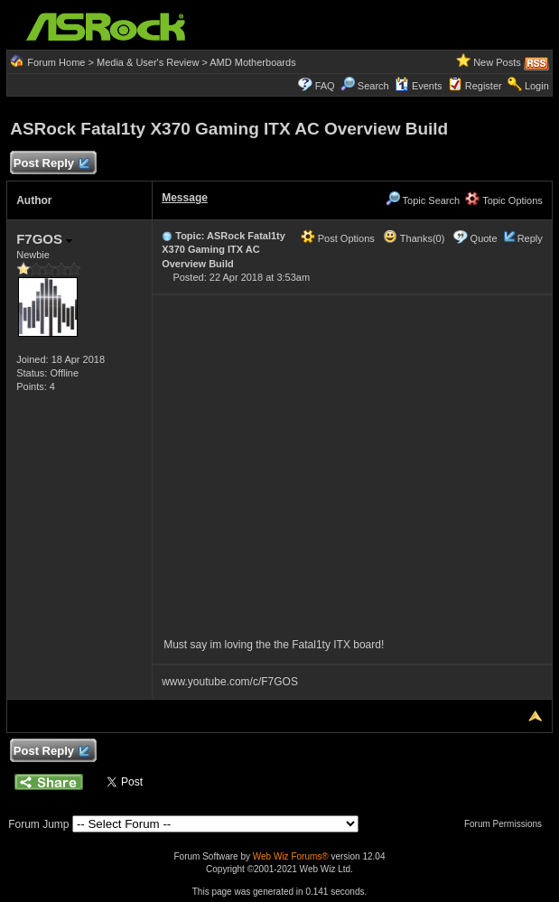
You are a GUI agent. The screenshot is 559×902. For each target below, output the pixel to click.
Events (419, 85)
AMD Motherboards (252, 62)
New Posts (497, 62)
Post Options (338, 238)
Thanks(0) (413, 238)
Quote (484, 238)
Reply (530, 238)
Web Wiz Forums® (291, 856)
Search (373, 85)
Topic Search (423, 200)
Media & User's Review (148, 62)
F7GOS (44, 238)
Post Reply (50, 164)
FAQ (325, 85)
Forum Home (56, 62)
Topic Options (504, 200)
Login (537, 85)
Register (483, 85)
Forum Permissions (507, 824)
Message (185, 197)
